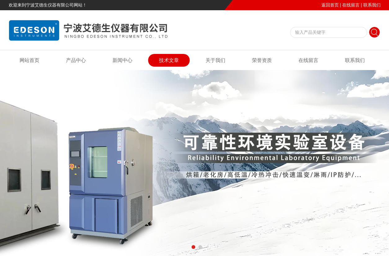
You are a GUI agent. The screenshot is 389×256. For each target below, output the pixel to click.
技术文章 (169, 60)
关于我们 (215, 60)
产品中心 (76, 60)
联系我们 (372, 4)
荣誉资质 (262, 60)
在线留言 (351, 4)
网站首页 (29, 60)
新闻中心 (122, 60)
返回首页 (330, 4)
